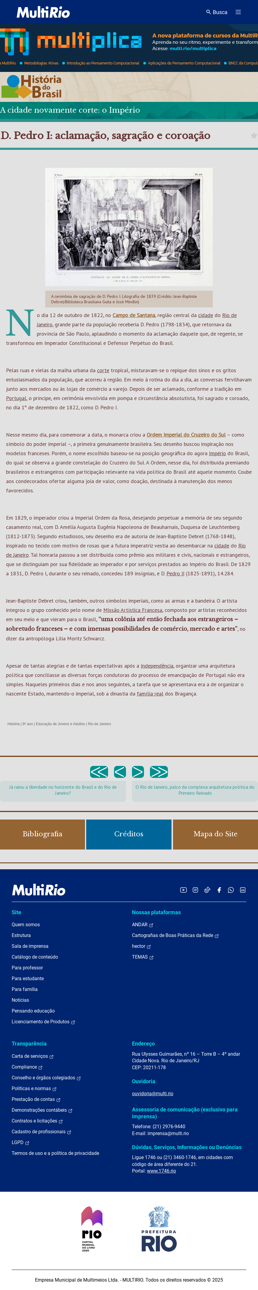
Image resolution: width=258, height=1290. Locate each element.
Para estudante (28, 978)
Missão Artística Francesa (132, 609)
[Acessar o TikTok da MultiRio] (207, 890)
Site (16, 912)
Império (217, 453)
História (13, 724)
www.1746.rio (161, 1171)
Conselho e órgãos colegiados (46, 1078)
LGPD (21, 1143)
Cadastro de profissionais (42, 1132)
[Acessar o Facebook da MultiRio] (219, 890)
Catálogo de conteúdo (35, 957)
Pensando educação (33, 1011)
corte (103, 370)
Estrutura (21, 935)
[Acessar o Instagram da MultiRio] (195, 890)
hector (141, 946)
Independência (157, 665)
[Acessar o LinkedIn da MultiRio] (242, 890)
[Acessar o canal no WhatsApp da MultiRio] (231, 890)
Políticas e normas (34, 1089)
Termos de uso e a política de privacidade (55, 1153)
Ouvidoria (143, 1081)
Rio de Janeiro (99, 724)
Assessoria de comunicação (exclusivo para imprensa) (185, 1112)
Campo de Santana (134, 315)
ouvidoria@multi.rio (152, 1093)
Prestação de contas (36, 1099)
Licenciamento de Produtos (43, 1022)
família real (150, 693)
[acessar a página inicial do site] (43, 12)
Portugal (16, 398)
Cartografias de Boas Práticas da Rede (175, 936)
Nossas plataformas (156, 912)
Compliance (27, 1067)
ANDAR (143, 925)
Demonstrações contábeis (42, 1110)
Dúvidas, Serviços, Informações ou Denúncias (187, 1147)
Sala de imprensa (30, 946)
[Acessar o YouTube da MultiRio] (183, 890)
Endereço (143, 1043)
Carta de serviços (33, 1056)
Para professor (27, 968)
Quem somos (26, 924)
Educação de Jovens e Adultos (60, 724)
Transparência (29, 1043)
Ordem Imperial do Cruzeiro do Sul (186, 434)
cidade (205, 315)
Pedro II (175, 573)
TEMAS (143, 957)
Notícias (20, 1000)
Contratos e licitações (37, 1121)
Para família (25, 989)
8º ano (27, 724)
